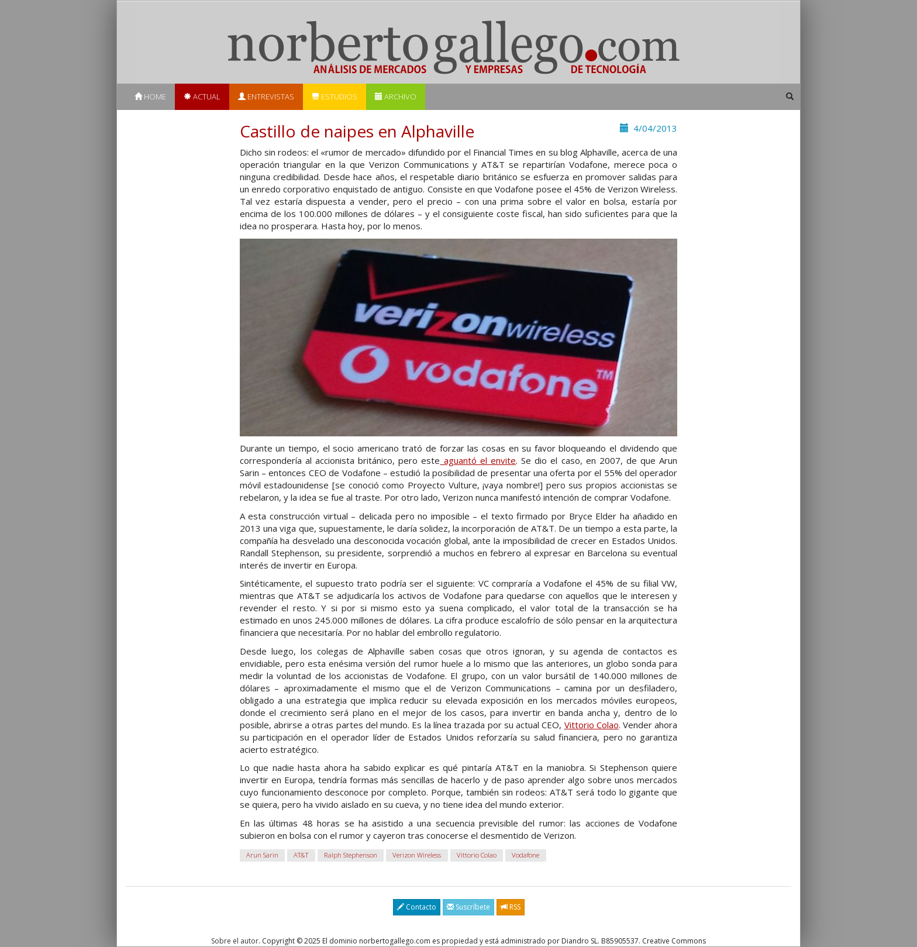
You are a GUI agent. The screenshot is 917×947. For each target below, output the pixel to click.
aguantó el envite (477, 460)
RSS (510, 907)
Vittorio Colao (591, 725)
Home (150, 96)
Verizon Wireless (416, 854)
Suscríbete (468, 907)
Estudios (334, 96)
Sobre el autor (234, 941)
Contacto (416, 907)
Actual (202, 96)
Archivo (395, 96)
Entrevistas (266, 96)
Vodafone (525, 854)
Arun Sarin (262, 854)
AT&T (301, 854)
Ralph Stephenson (350, 854)
